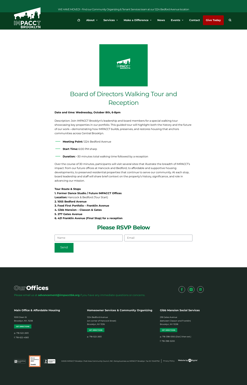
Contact (194, 20)
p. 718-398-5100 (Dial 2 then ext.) (175, 336)
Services (110, 20)
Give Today (213, 20)
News (161, 20)
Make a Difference (137, 20)
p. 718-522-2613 (21, 333)
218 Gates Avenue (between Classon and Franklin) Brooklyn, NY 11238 (175, 320)
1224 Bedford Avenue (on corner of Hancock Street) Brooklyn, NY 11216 (101, 320)
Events (177, 20)
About (92, 20)
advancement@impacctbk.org (59, 295)
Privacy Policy (168, 361)
